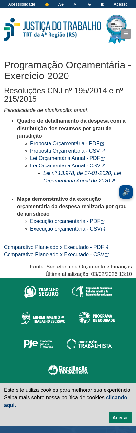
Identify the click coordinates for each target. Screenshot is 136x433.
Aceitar (120, 417)
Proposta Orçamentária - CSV (67, 151)
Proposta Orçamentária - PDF (67, 143)
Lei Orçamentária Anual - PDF (67, 158)
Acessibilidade (21, 4)
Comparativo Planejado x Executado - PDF (56, 247)
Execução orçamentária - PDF (67, 221)
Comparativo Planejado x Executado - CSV (56, 254)
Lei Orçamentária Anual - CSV (67, 165)
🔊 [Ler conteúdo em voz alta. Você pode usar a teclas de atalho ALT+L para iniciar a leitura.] (126, 192)
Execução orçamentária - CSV (67, 229)
